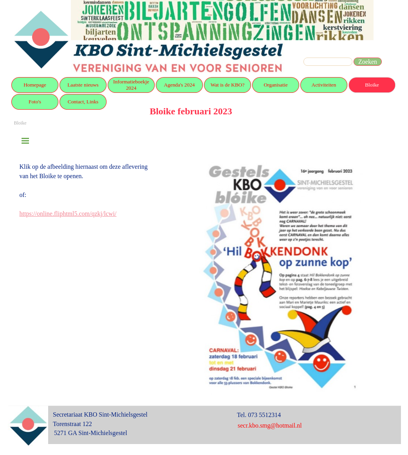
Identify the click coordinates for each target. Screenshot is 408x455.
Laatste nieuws (83, 85)
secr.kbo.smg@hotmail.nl (270, 425)
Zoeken (367, 61)
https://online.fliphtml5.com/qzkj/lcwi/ (68, 213)
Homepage (34, 85)
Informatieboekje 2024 (131, 85)
